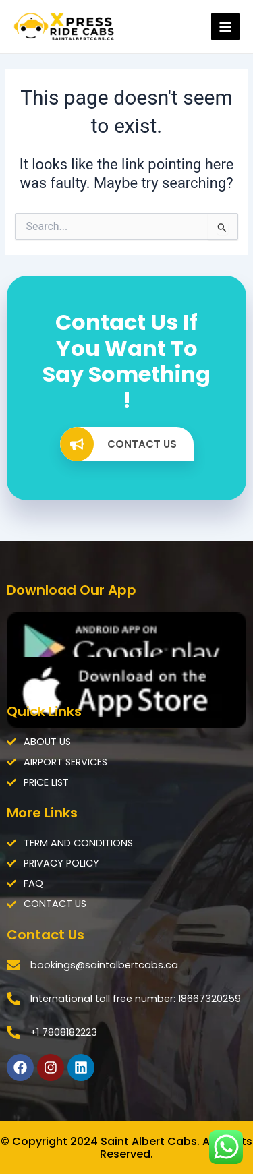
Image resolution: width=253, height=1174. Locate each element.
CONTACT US (118, 444)
